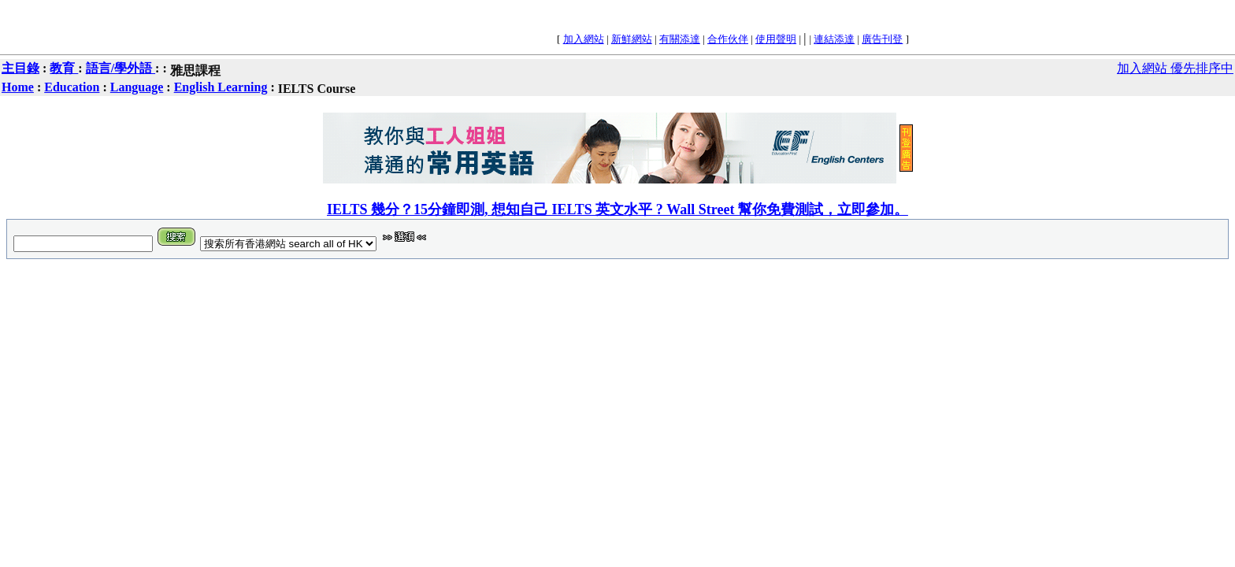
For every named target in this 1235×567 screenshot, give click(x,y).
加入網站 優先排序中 (1175, 68)
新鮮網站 (631, 39)
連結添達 (834, 39)
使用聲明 (775, 39)
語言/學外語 (120, 68)
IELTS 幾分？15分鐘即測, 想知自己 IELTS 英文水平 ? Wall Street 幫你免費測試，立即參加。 (617, 209)
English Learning (221, 87)
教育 (64, 68)
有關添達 (679, 39)
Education (71, 87)
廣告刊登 (882, 39)
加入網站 (583, 39)
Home (18, 87)
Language (137, 87)
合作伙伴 (727, 39)
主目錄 (20, 68)
